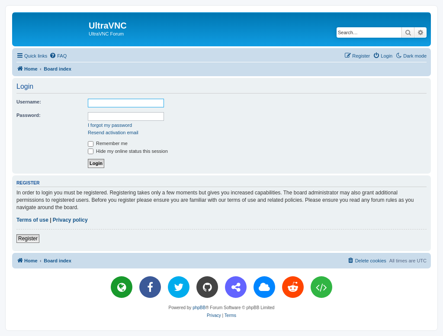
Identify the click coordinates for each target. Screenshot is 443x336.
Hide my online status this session (128, 151)
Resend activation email (113, 132)
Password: (28, 115)
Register (28, 239)
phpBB (199, 307)
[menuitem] (58, 56)
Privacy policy (70, 220)
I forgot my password (110, 125)
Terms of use (32, 220)
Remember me (108, 143)
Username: (28, 101)
